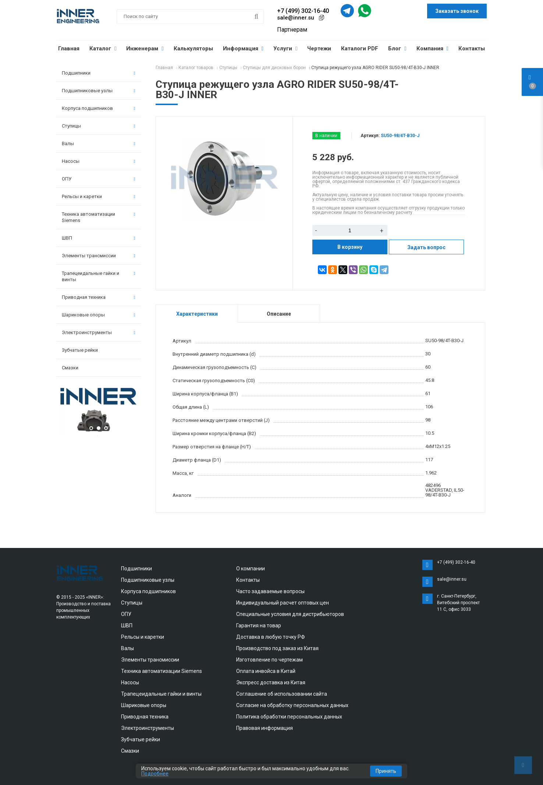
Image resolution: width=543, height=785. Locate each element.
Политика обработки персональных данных (289, 717)
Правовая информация (264, 728)
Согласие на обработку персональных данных (292, 705)
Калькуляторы (193, 48)
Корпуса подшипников (98, 108)
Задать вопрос (426, 247)
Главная (68, 48)
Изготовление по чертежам (269, 660)
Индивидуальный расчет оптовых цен (282, 603)
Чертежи (319, 48)
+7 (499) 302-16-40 (303, 10)
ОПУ (98, 179)
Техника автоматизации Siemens (98, 217)
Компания (432, 48)
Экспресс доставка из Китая (270, 682)
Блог (397, 48)
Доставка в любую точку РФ (270, 637)
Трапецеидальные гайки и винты (98, 276)
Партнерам (292, 29)
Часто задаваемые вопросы (270, 591)
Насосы (98, 161)
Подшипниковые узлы (98, 90)
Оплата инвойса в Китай (265, 671)
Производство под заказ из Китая (277, 648)
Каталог (102, 48)
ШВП (98, 238)
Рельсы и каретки (98, 196)
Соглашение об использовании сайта (281, 694)
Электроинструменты (98, 332)
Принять (386, 771)
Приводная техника (98, 297)
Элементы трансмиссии (98, 255)
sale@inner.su (295, 17)
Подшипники (98, 73)
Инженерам (144, 48)
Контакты (471, 48)
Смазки (70, 367)
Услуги (285, 48)
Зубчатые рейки (80, 350)
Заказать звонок (457, 11)
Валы (98, 143)
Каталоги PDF (359, 48)
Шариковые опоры (98, 315)
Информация (243, 48)
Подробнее (154, 774)
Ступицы (98, 126)
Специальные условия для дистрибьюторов (290, 614)
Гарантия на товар (258, 625)
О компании (250, 568)
